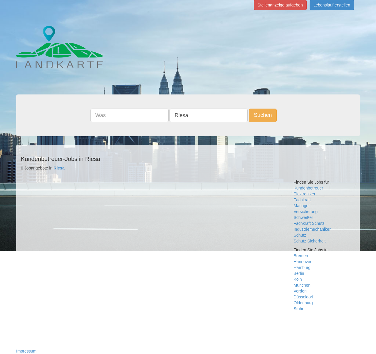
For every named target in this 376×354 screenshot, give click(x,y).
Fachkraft (302, 199)
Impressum (26, 351)
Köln (298, 279)
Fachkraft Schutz (309, 223)
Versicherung (306, 211)
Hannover (303, 261)
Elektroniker (304, 194)
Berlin (299, 273)
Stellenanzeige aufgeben (280, 5)
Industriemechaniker (312, 229)
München (302, 285)
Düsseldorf (303, 297)
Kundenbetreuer (308, 188)
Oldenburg (303, 302)
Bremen (301, 255)
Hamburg (302, 267)
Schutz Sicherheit (310, 241)
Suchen (263, 115)
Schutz (300, 235)
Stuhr (298, 308)
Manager (302, 205)
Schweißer (303, 217)
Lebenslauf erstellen (331, 5)
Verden (300, 291)
